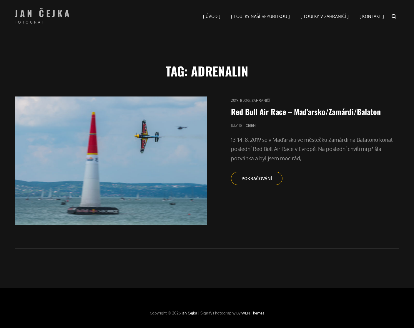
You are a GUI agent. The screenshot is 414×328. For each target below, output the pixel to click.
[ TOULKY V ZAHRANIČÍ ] (324, 16)
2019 (234, 100)
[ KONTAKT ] (372, 16)
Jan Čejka (43, 13)
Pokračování (262, 180)
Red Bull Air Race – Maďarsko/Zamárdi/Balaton (306, 111)
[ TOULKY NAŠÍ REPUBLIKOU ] (260, 16)
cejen (251, 125)
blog (245, 100)
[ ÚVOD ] (211, 16)
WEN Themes (252, 313)
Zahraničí (261, 100)
